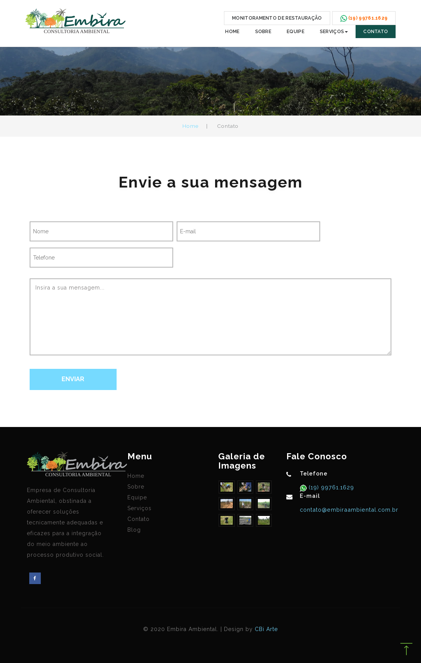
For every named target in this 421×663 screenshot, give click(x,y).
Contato (375, 31)
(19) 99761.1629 (330, 487)
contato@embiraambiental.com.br (349, 509)
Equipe (295, 31)
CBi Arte (266, 629)
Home (232, 31)
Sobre (263, 31)
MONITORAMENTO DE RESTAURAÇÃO (277, 18)
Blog (134, 530)
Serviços (139, 508)
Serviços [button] (334, 31)
